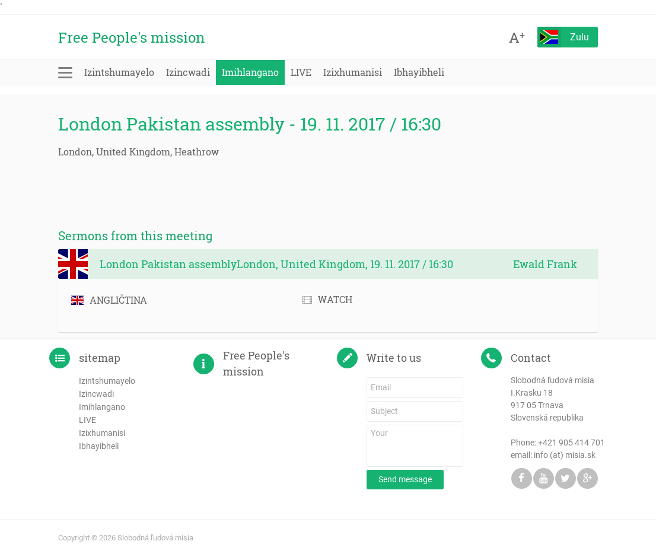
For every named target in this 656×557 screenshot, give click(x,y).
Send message (405, 479)
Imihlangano (250, 72)
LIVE (301, 72)
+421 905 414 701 (571, 442)
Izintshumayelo (119, 72)
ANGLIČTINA (109, 300)
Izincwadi (188, 72)
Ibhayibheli (419, 72)
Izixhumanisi (352, 72)
